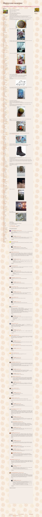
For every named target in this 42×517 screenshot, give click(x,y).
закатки (4, 75)
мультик (4, 124)
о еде (3, 137)
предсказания (4, 169)
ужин (3, 221)
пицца (3, 156)
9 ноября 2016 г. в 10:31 (17, 459)
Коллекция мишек (5, 96)
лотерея (4, 109)
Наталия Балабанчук (13, 230)
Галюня (14, 246)
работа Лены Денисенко (4, 179)
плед (3, 158)
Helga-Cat (14, 376)
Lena (11, 306)
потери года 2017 (5, 166)
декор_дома (4, 58)
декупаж (4, 59)
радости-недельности (4, 185)
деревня (4, 61)
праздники (4, 168)
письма (4, 155)
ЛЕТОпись (4, 108)
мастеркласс (4, 112)
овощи (3, 140)
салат (3, 194)
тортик (3, 217)
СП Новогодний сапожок (4, 203)
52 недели (13, 226)
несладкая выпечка (5, 134)
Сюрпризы (4, 214)
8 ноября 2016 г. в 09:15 (18, 277)
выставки (4, 41)
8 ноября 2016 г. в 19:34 (18, 301)
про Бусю (4, 170)
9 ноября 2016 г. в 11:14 (19, 445)
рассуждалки (4, 186)
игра (3, 78)
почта (3, 167)
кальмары (4, 88)
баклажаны (4, 22)
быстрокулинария (5, 32)
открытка (4, 143)
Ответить (12, 233)
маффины (4, 113)
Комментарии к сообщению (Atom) (16, 515)
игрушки (4, 79)
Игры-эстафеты (4, 80)
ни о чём (4, 135)
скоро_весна (4, 195)
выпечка (4, 40)
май (3, 110)
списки (3, 205)
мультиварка (4, 123)
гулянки (4, 56)
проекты (4, 171)
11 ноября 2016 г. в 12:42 (18, 344)
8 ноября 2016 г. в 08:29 (15, 241)
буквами (4, 30)
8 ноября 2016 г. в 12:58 (15, 306)
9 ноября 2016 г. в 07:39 (18, 440)
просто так (4, 172)
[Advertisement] (21, 509)
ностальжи (4, 136)
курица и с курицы (5, 104)
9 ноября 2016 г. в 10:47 (20, 421)
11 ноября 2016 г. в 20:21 (18, 348)
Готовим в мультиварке (28, 6)
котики (3, 101)
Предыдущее (31, 514)
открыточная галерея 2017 (4, 144)
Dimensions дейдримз (4, 241)
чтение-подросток (5, 232)
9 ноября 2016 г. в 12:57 (18, 427)
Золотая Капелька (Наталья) (14, 472)
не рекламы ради (5, 132)
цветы (3, 230)
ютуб (3, 240)
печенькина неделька (4, 153)
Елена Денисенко (13, 277)
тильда (4, 216)
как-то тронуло (4, 87)
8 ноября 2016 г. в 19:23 (18, 246)
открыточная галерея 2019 (4, 147)
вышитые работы (5, 42)
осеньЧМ (4, 142)
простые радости (16, 226)
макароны (4, 111)
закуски (4, 76)
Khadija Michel (13, 459)
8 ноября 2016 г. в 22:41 (17, 432)
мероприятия (4, 114)
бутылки (4, 31)
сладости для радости (4, 196)
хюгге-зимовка (4, 229)
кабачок (4, 86)
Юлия (12, 241)
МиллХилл (4, 115)
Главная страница (6, 6)
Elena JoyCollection (15, 421)
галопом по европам (5, 45)
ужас (3, 220)
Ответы (13, 245)
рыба (3, 193)
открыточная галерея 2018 (4, 146)
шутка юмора (4, 238)
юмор (3, 239)
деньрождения (4, 60)
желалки (4, 71)
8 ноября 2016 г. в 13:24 (15, 323)
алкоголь (4, 21)
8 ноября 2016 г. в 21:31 (18, 373)
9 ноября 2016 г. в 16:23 (19, 452)
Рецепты (15, 6)
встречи (4, 39)
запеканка (4, 77)
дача (3, 57)
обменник (4, 139)
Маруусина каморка (12, 3)
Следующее (11, 514)
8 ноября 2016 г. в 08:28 (19, 230)
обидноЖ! (4, 138)
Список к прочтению (21, 6)
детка (3, 62)
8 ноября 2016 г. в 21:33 (18, 403)
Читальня (11, 6)
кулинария (4, 103)
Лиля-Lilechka (12, 432)
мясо (3, 125)
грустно (4, 55)
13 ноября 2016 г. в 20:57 (18, 480)
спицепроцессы (4, 206)
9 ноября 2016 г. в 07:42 (17, 376)
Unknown (12, 335)
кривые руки (4, 102)
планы (3, 157)
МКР (3, 116)
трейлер (4, 218)
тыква (3, 219)
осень (3, 141)
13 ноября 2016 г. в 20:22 (21, 472)
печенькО (4, 154)
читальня (4, 231)
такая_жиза (4, 215)
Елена (12, 323)
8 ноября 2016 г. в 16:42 (16, 335)
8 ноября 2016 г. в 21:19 (18, 357)
